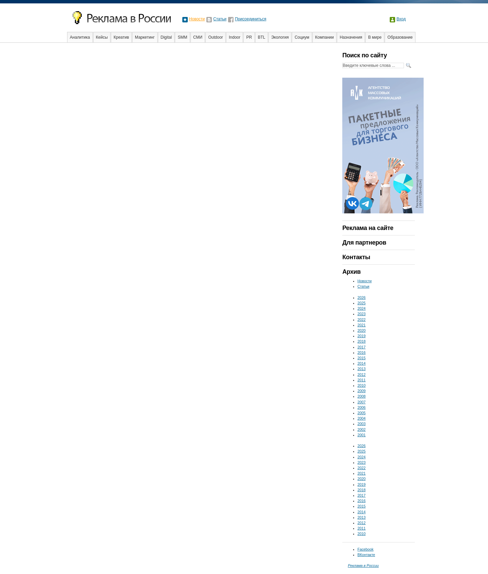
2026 (362, 297)
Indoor (234, 37)
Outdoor (215, 37)
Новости (197, 19)
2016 (362, 352)
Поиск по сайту (364, 55)
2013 (362, 369)
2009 (362, 391)
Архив (351, 271)
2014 (362, 363)
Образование (399, 37)
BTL (261, 37)
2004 (362, 418)
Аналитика (80, 37)
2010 (362, 385)
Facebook (365, 549)
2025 (362, 303)
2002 (362, 429)
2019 (362, 336)
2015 (362, 358)
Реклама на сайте (367, 228)
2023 (362, 314)
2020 (362, 330)
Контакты (356, 257)
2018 (362, 341)
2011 (362, 380)
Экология (280, 37)
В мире (375, 37)
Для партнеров (364, 242)
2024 (362, 308)
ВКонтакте (366, 555)
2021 (362, 325)
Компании (324, 37)
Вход (401, 19)
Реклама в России (363, 565)
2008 (362, 396)
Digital (166, 37)
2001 (362, 435)
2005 (362, 413)
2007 (362, 402)
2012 (362, 374)
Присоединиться (250, 19)
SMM (182, 37)
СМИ (197, 37)
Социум (301, 37)
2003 (362, 424)
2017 (362, 347)
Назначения (351, 37)
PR (249, 37)
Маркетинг (145, 37)
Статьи (219, 19)
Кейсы (102, 37)
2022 (362, 320)
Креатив (121, 37)
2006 (362, 407)
